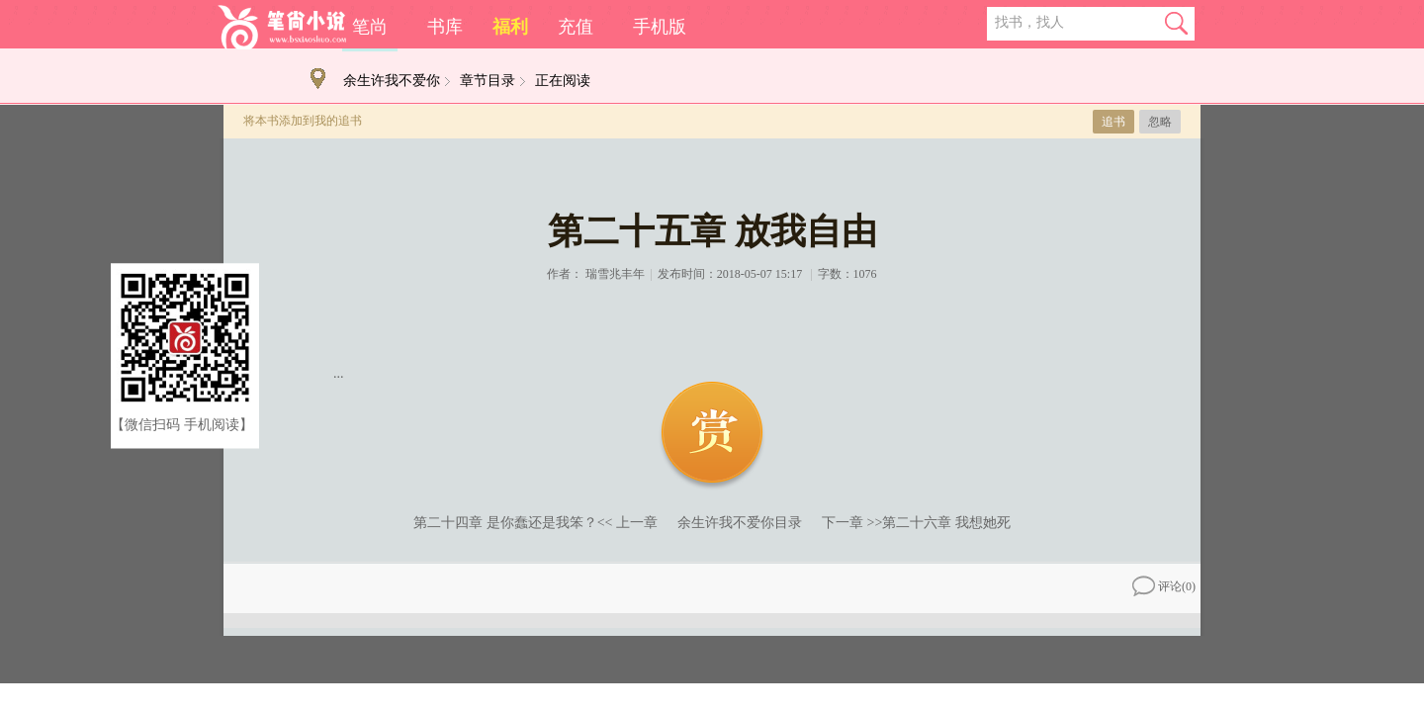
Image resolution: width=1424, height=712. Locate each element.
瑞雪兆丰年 (615, 274)
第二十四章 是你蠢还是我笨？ (505, 522)
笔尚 (370, 27)
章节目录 (487, 80)
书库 (445, 27)
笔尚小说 (282, 27)
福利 (510, 27)
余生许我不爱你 (391, 80)
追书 (1113, 122)
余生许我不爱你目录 (739, 522)
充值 (575, 27)
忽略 (1160, 122)
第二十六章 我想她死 (946, 522)
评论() (1164, 586)
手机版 (659, 27)
